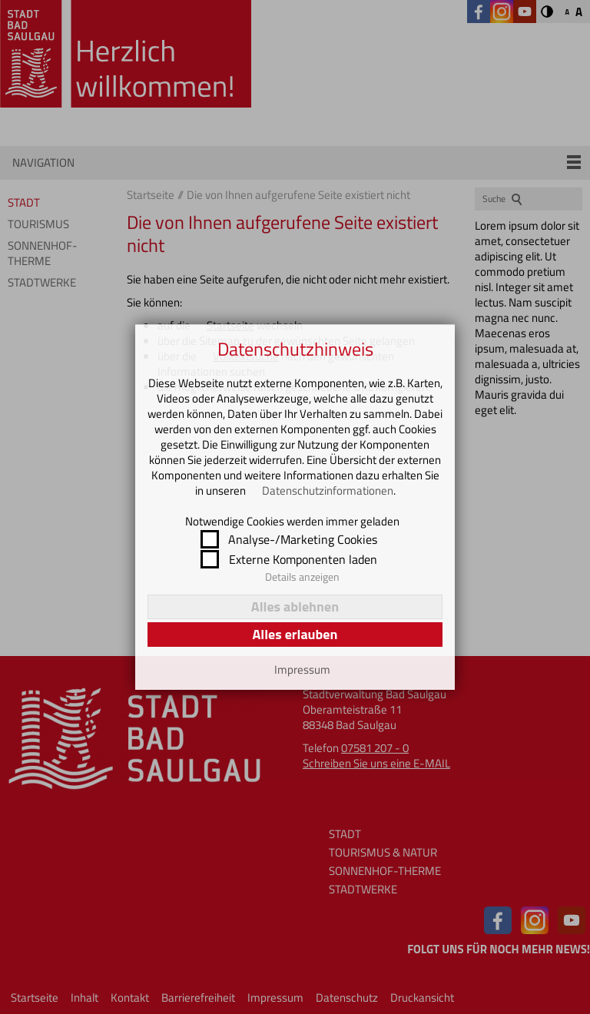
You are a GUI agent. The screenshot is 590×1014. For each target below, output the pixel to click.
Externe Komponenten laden (303, 559)
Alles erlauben (294, 634)
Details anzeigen (302, 576)
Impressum (302, 670)
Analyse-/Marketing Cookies (302, 539)
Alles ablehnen (295, 606)
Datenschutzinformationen (327, 490)
